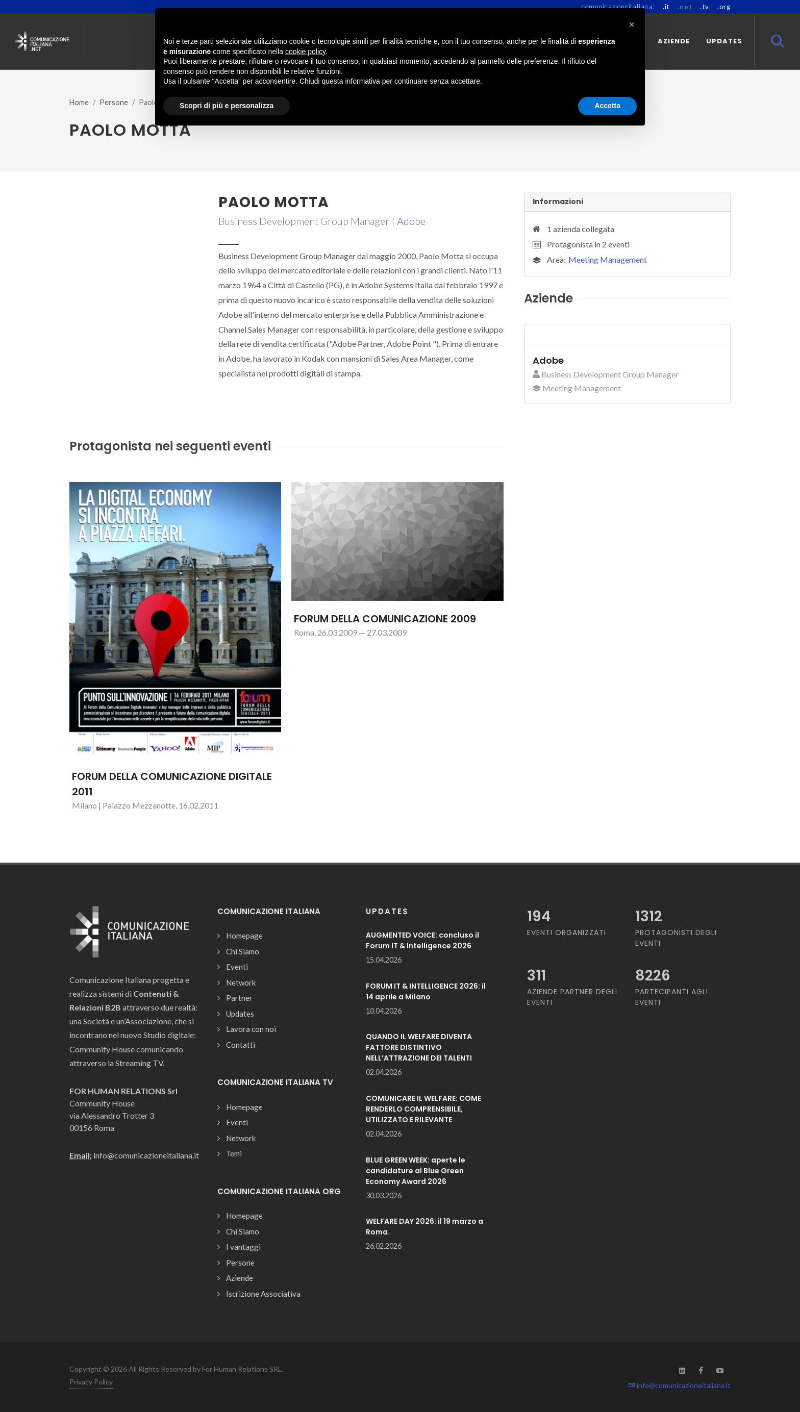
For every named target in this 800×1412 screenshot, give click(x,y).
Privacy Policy (91, 1381)
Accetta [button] (607, 106)
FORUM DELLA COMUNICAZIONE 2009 (385, 619)
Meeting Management (607, 259)
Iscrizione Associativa (263, 1293)
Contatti (240, 1044)
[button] (631, 24)
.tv (704, 7)
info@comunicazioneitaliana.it (679, 1385)
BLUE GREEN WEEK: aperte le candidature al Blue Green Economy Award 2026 (415, 1171)
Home (79, 102)
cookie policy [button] (305, 51)
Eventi (237, 966)
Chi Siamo (242, 951)
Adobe (411, 221)
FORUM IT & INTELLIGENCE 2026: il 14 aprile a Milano (426, 991)
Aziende (239, 1277)
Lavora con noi (251, 1028)
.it (666, 7)
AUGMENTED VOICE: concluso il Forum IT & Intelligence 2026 (422, 940)
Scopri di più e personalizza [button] (226, 106)
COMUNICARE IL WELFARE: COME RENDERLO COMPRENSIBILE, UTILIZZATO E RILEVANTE (423, 1109)
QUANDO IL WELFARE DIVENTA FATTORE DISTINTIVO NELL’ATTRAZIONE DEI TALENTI (419, 1047)
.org (724, 7)
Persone (113, 102)
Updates (240, 1013)
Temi (234, 1153)
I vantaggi (243, 1246)
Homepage (244, 935)
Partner (239, 997)
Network (241, 982)
